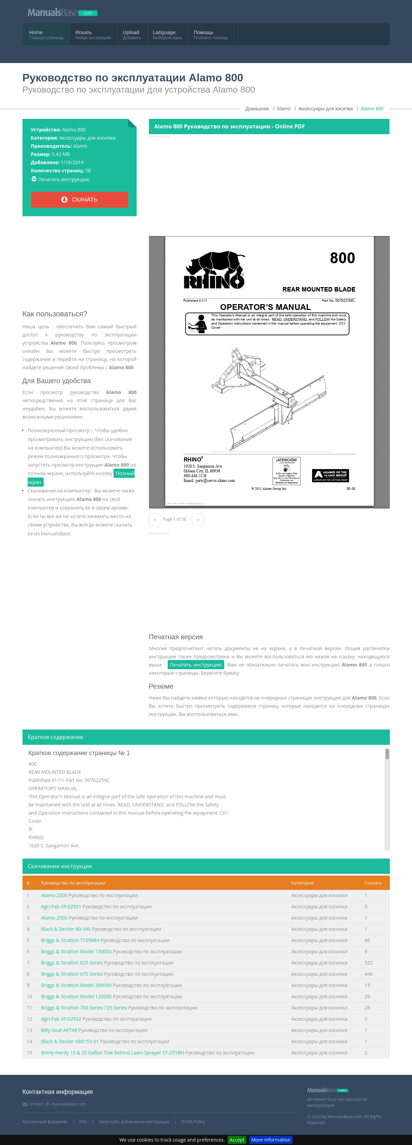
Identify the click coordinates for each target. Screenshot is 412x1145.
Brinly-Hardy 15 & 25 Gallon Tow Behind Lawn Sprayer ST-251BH (112, 1052)
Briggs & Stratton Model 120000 (76, 996)
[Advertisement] (79, 265)
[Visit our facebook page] (374, 12)
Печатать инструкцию (63, 179)
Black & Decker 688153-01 (70, 1041)
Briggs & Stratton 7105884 (70, 940)
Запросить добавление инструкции (134, 1122)
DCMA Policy (193, 1122)
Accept (237, 1139)
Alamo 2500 (54, 895)
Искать (83, 32)
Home (36, 32)
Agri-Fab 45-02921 (61, 906)
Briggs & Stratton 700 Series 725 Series (84, 1007)
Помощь (203, 32)
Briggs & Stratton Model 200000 (76, 985)
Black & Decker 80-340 (66, 929)
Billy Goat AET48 (59, 1030)
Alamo (80, 146)
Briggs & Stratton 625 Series (72, 962)
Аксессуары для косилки (88, 138)
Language (164, 32)
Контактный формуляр (45, 1122)
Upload (131, 32)
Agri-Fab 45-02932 (61, 1019)
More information (270, 1139)
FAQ (83, 1122)
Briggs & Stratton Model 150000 (76, 951)
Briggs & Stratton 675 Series (72, 974)
